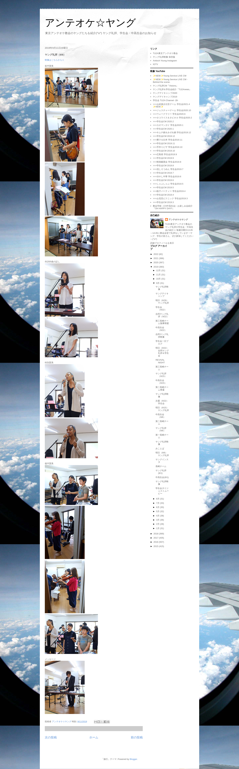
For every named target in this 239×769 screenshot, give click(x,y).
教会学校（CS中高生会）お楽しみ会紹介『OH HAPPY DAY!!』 (173, 207)
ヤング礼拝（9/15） (161, 374)
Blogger (133, 759)
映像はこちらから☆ (54, 60)
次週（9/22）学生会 (162, 402)
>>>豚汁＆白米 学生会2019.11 (167, 140)
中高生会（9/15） (161, 381)
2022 (156, 254)
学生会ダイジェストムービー (162, 491)
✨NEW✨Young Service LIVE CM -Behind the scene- (170, 80)
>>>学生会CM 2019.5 (163, 187)
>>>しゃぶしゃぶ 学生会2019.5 (168, 184)
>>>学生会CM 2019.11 (164, 143)
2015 (156, 546)
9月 (158, 283)
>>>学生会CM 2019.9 (163, 158)
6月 (158, 507)
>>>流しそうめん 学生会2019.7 (168, 169)
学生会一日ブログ (162, 342)
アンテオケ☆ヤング (90, 22)
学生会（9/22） (161, 308)
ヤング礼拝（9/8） (161, 429)
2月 (158, 524)
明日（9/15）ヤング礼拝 (162, 409)
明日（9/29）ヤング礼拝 (162, 301)
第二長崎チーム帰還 (162, 388)
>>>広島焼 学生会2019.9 (165, 154)
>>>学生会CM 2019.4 (163, 195)
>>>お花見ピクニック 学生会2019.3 (170, 198)
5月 (158, 511)
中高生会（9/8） (160, 415)
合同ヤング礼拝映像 (162, 335)
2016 (156, 542)
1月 (158, 528)
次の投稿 (51, 737)
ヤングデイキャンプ (162, 294)
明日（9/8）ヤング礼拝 (162, 454)
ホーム (93, 737)
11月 (158, 274)
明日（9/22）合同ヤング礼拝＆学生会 (162, 352)
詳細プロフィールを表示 (162, 243)
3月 (158, 520)
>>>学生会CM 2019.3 (163, 202)
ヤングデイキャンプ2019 (165, 96)
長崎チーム (161, 466)
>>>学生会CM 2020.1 (163, 129)
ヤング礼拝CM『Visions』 (165, 85)
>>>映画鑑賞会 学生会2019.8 (167, 162)
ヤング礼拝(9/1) (161, 471)
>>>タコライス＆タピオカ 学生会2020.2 (172, 117)
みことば (160, 448)
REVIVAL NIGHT (160, 361)
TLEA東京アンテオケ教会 (165, 53)
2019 (156, 267)
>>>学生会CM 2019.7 (163, 173)
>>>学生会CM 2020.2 (163, 121)
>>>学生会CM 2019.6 (163, 180)
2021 (156, 258)
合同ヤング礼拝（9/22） (162, 315)
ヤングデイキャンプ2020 (165, 93)
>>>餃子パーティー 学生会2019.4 (169, 191)
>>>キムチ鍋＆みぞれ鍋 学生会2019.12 (172, 132)
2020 (156, 262)
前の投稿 (137, 737)
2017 (156, 538)
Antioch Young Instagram (165, 60)
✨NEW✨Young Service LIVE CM (169, 75)
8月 (158, 498)
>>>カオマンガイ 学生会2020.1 (168, 125)
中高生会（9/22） (161, 328)
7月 (158, 503)
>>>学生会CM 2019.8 (163, 165)
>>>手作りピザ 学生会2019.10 (167, 147)
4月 (158, 515)
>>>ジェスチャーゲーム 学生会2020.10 (172, 110)
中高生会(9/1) (162, 477)
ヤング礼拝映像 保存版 (164, 57)
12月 (158, 270)
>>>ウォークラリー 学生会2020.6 (169, 114)
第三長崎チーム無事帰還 (162, 322)
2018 (156, 533)
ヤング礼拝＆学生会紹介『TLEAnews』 (172, 89)
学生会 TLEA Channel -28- (165, 100)
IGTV (155, 64)
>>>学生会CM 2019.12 (164, 136)
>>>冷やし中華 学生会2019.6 (167, 176)
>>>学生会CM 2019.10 (164, 150)
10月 (158, 279)
